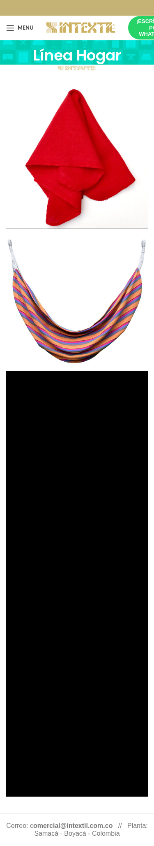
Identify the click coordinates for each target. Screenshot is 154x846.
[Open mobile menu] (20, 28)
